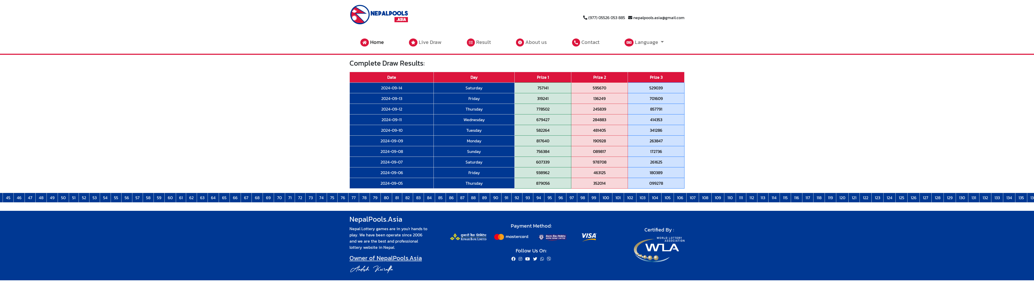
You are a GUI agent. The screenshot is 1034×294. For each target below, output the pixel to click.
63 (202, 198)
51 (73, 198)
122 (865, 198)
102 (630, 198)
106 (680, 198)
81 (397, 198)
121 (854, 198)
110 (730, 198)
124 (889, 198)
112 (751, 198)
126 (913, 198)
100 (606, 198)
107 (693, 198)
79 (375, 198)
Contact (585, 42)
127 (925, 198)
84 (429, 198)
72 (300, 198)
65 (224, 198)
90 (495, 198)
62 (191, 198)
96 (560, 198)
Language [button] (642, 42)
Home (372, 42)
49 (52, 198)
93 (528, 198)
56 (127, 198)
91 (506, 198)
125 (901, 198)
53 (95, 198)
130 (962, 198)
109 (718, 198)
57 (137, 198)
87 (462, 198)
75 (332, 198)
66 (235, 198)
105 (668, 198)
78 (364, 198)
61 (181, 198)
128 (937, 198)
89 (484, 198)
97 (571, 198)
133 (997, 198)
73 (311, 198)
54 (105, 198)
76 (343, 198)
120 (842, 198)
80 (386, 198)
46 (19, 198)
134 (1009, 198)
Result (479, 42)
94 (538, 198)
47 (30, 198)
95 (550, 198)
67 (246, 198)
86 (451, 198)
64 (213, 198)
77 (354, 198)
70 (279, 198)
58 (148, 198)
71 (290, 198)
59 (159, 198)
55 (116, 198)
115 (785, 198)
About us (531, 42)
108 (705, 198)
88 (473, 198)
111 (741, 198)
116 (796, 198)
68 (257, 198)
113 (763, 198)
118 (819, 198)
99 (593, 198)
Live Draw (425, 42)
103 (642, 198)
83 (418, 198)
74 (321, 198)
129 (950, 198)
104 (655, 198)
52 (84, 198)
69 (268, 198)
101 (618, 198)
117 (807, 198)
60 (170, 198)
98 (582, 198)
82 (407, 198)
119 (830, 198)
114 (774, 198)
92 (517, 198)
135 (1021, 198)
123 (877, 198)
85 (440, 198)
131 (973, 198)
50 (63, 198)
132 (985, 198)
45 (8, 198)
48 (41, 198)
